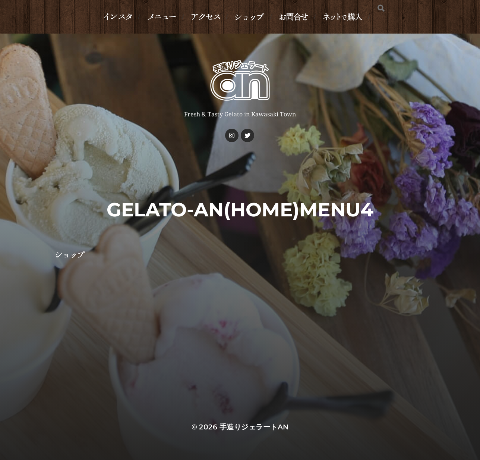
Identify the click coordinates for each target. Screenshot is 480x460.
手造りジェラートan (254, 427)
